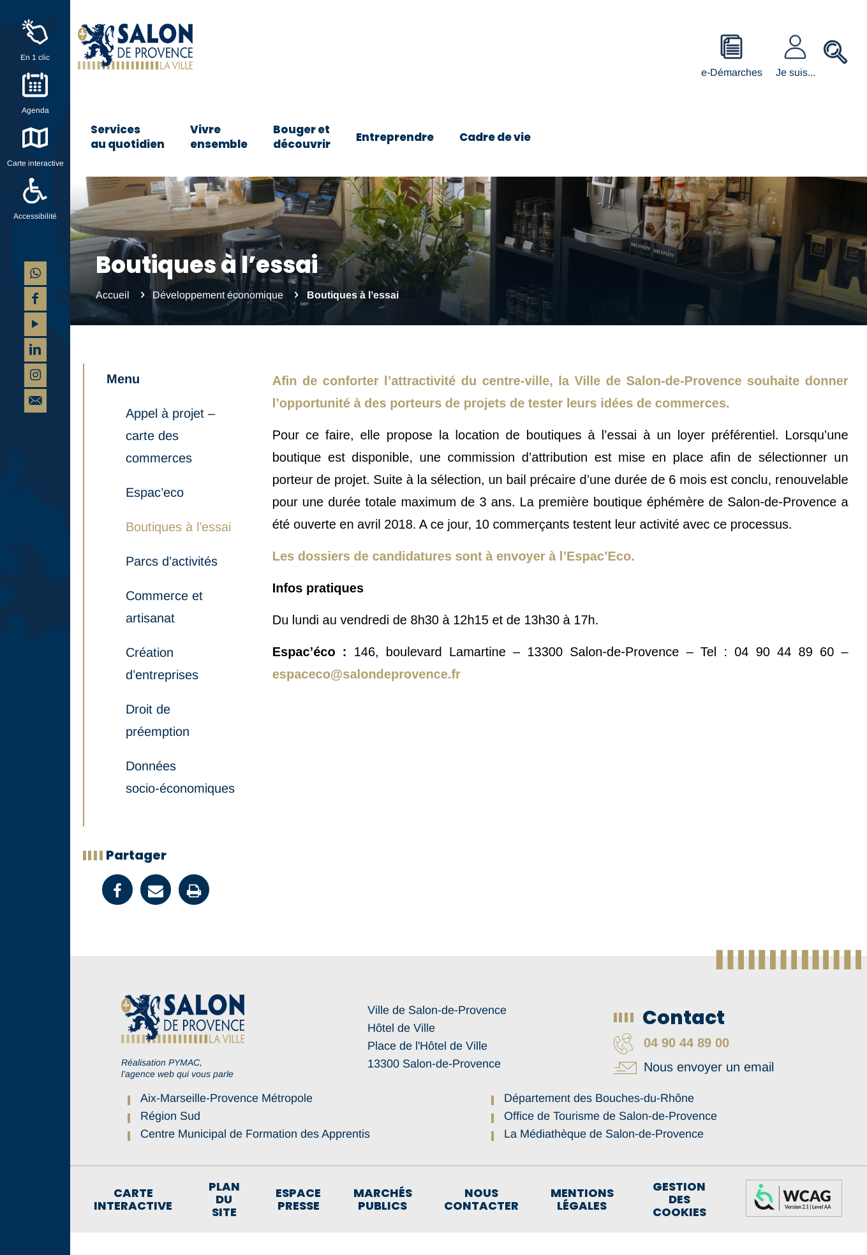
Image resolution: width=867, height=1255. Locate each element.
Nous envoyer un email (694, 1089)
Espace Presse (298, 1222)
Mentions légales (582, 1222)
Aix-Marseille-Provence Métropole (226, 1120)
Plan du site (224, 1222)
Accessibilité (35, 216)
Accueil (113, 295)
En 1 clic (35, 57)
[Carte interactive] (35, 137)
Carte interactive (35, 163)
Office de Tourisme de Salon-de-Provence (610, 1138)
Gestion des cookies (679, 1222)
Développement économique (217, 295)
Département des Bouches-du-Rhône (599, 1120)
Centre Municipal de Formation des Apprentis (255, 1156)
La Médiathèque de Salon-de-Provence (604, 1156)
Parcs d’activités (172, 583)
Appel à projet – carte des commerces (170, 458)
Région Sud (170, 1138)
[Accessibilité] (35, 190)
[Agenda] (35, 85)
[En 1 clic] (35, 32)
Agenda (35, 110)
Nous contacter (481, 1222)
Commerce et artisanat (164, 629)
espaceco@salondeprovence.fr (366, 674)
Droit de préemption (157, 742)
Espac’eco (155, 515)
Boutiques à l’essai (178, 549)
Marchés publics (382, 1222)
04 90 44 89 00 (671, 1065)
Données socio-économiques (180, 799)
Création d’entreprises (162, 686)
